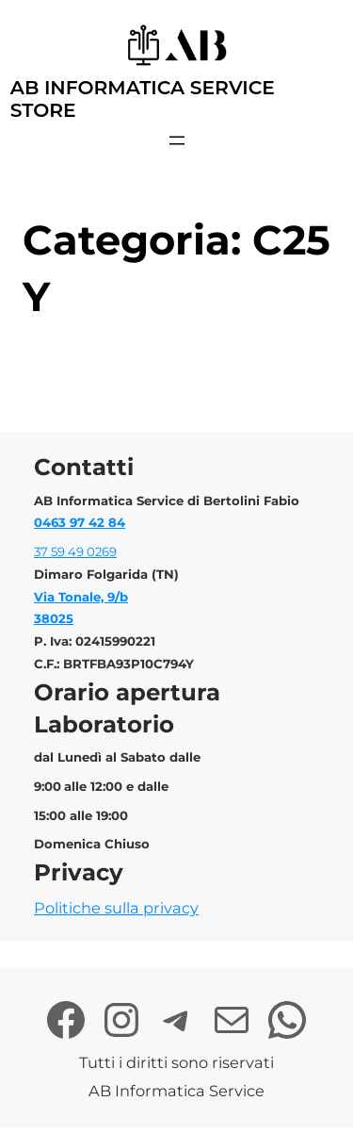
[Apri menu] (177, 140)
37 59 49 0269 (75, 551)
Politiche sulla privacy (116, 907)
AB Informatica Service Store (142, 98)
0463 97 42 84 (79, 522)
